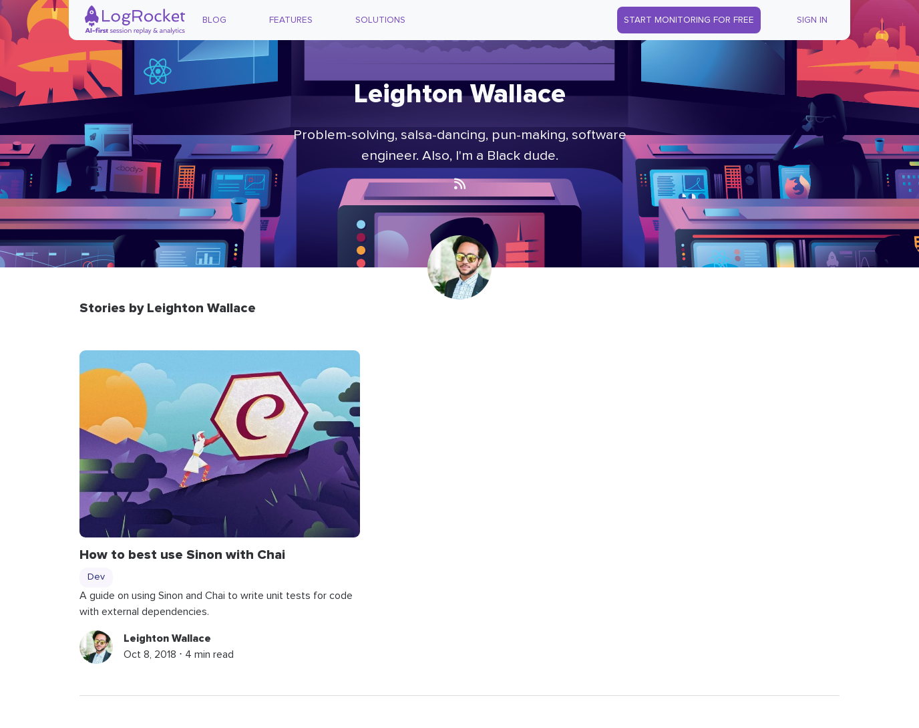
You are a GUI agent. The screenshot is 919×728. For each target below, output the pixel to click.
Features (291, 20)
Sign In (812, 20)
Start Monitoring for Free (689, 20)
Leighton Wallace (167, 638)
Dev (96, 577)
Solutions (380, 20)
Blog (214, 20)
